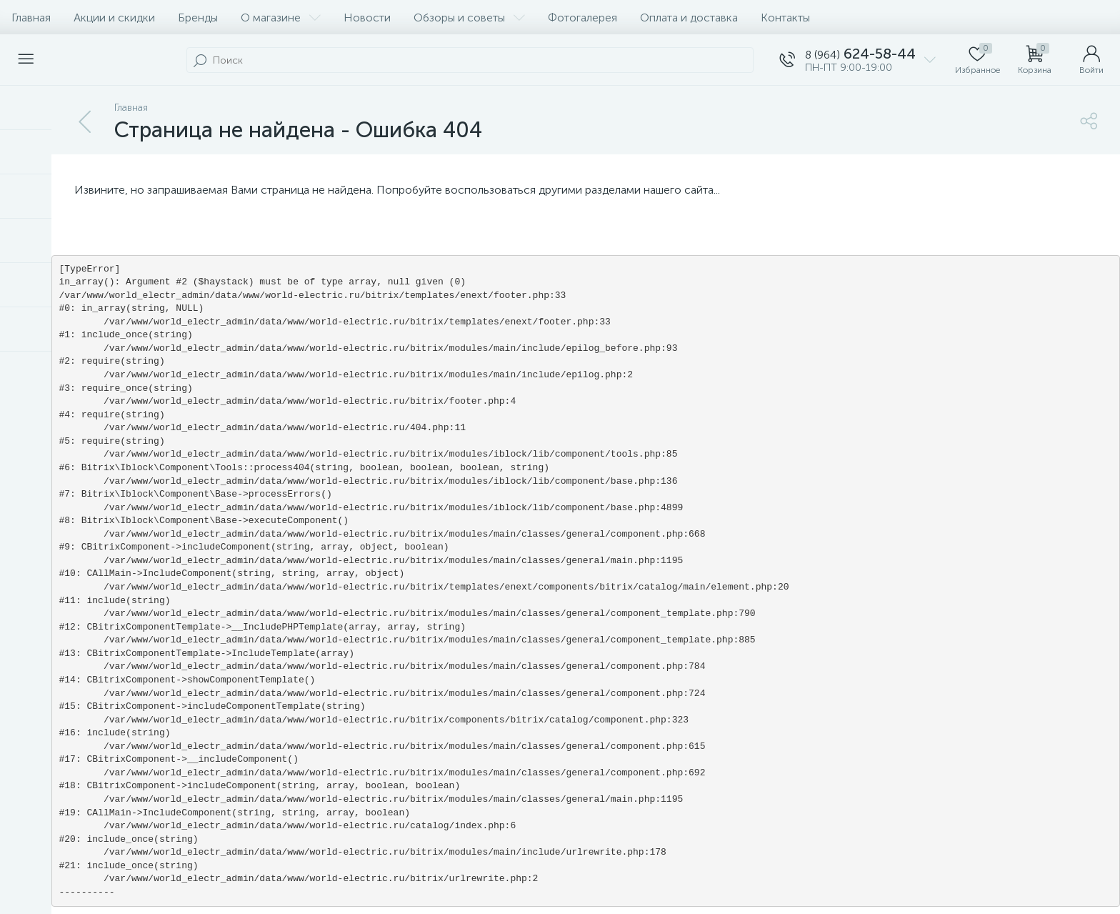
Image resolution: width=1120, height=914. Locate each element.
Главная (31, 17)
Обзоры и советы (469, 17)
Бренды (198, 17)
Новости (367, 17)
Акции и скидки (114, 17)
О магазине (281, 17)
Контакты (785, 17)
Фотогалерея (582, 17)
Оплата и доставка (689, 17)
